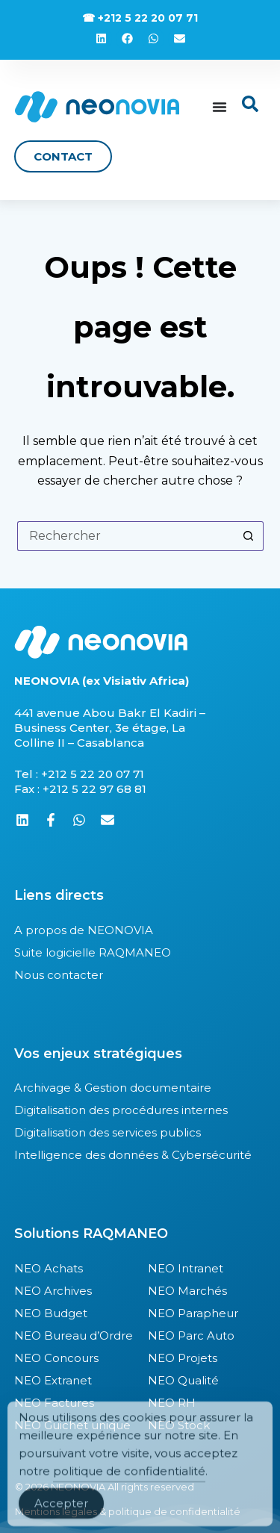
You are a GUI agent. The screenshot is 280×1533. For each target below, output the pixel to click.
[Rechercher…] (125, 536)
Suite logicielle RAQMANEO (92, 952)
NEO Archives (53, 1291)
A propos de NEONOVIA (83, 930)
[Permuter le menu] (219, 106)
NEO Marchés (187, 1291)
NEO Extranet (53, 1380)
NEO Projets (182, 1358)
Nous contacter (58, 975)
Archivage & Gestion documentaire (112, 1087)
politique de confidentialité (129, 1486)
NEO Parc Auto (191, 1335)
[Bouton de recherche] (249, 536)
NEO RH (172, 1403)
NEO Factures (54, 1403)
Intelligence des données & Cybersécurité (133, 1155)
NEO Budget (50, 1313)
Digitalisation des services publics (107, 1132)
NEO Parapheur (193, 1313)
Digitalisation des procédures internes (121, 1110)
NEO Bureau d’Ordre (73, 1335)
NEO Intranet (185, 1268)
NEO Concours (56, 1358)
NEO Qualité (183, 1380)
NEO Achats (48, 1268)
